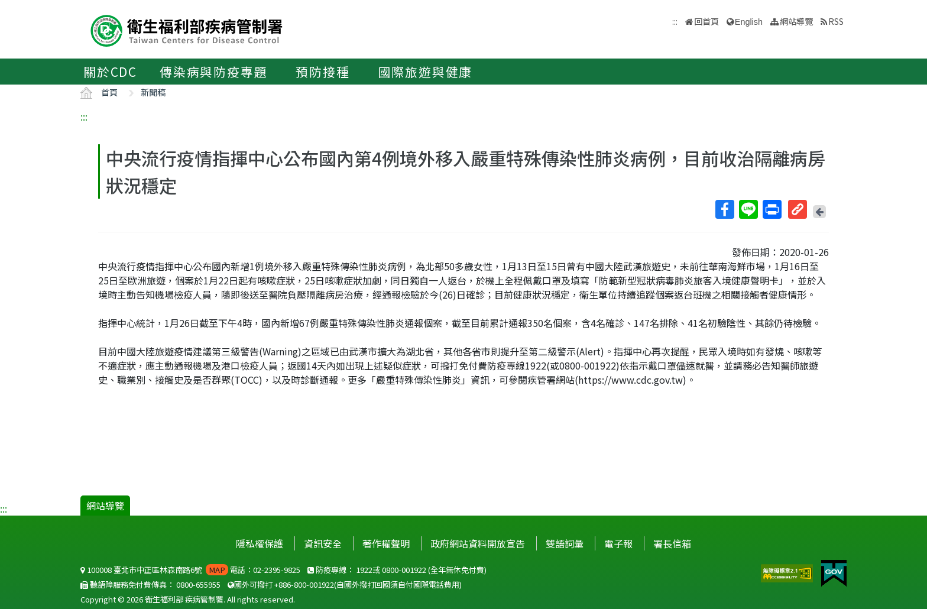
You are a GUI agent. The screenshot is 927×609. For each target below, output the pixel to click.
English (749, 22)
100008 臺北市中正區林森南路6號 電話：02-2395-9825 (190, 569)
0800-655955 (198, 584)
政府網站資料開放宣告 (477, 543)
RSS (836, 21)
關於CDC (110, 71)
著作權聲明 (386, 543)
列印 (771, 209)
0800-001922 (404, 569)
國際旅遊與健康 (425, 71)
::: (83, 116)
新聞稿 (153, 92)
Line (748, 209)
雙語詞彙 (565, 543)
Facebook (724, 209)
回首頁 (706, 21)
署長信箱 (672, 543)
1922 (364, 569)
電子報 (618, 543)
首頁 (109, 92)
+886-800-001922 (304, 584)
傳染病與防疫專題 (213, 71)
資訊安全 (323, 543)
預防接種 (322, 71)
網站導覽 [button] (796, 21)
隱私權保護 (259, 543)
